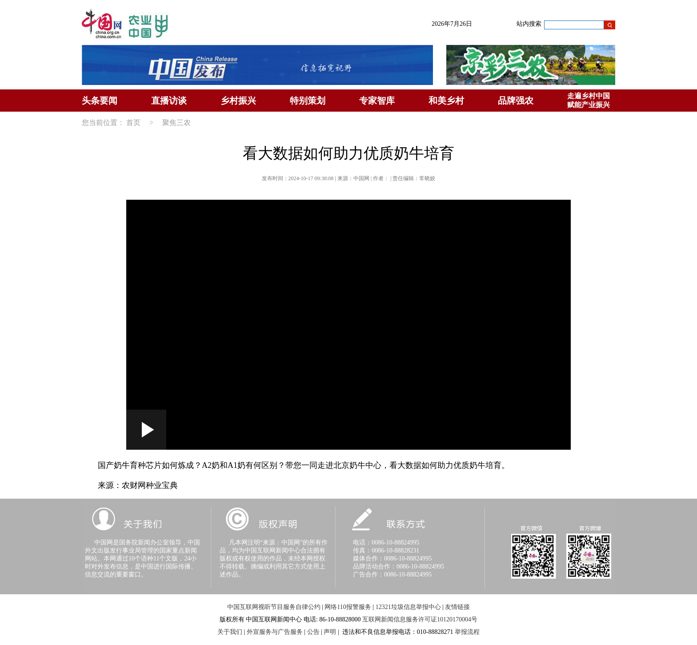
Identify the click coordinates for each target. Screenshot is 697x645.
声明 (330, 632)
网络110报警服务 (347, 607)
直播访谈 (169, 100)
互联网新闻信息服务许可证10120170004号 (419, 619)
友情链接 (457, 607)
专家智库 (377, 100)
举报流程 (467, 632)
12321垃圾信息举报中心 (408, 607)
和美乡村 (446, 100)
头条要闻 (99, 100)
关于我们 (229, 632)
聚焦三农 (176, 122)
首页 (133, 122)
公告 (313, 632)
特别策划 (307, 100)
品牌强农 (515, 100)
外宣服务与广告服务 (275, 632)
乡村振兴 (238, 100)
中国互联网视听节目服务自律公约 (273, 607)
